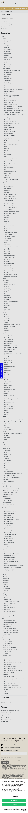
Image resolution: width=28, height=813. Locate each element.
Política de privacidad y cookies (18, 808)
